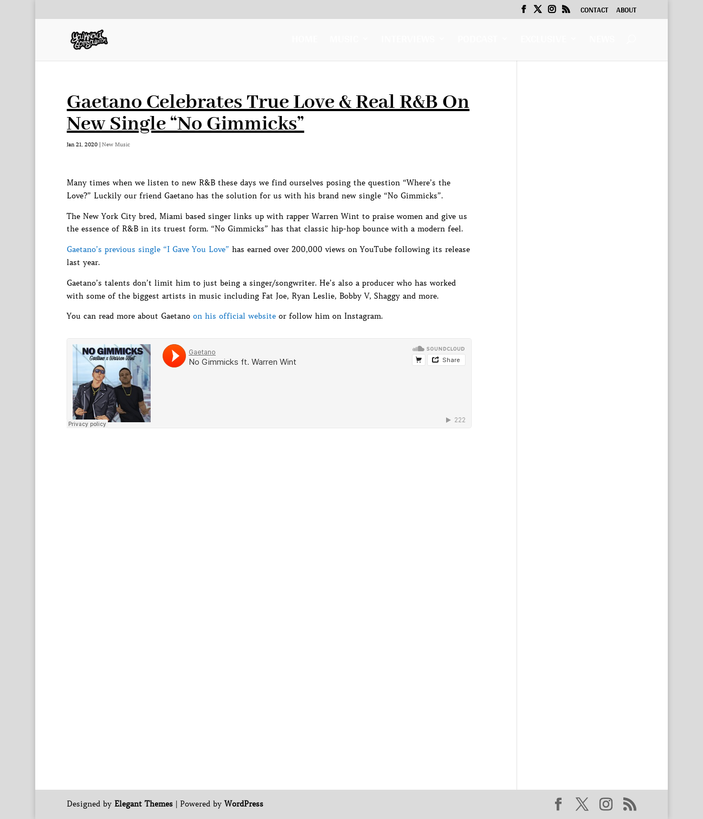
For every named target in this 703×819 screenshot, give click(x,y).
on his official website (234, 316)
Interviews (408, 41)
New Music (116, 144)
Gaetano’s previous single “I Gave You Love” (148, 249)
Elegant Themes (143, 804)
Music (344, 41)
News (602, 41)
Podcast (477, 41)
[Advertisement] (264, 457)
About (626, 11)
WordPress (243, 804)
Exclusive (543, 41)
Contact (594, 11)
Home (305, 41)
